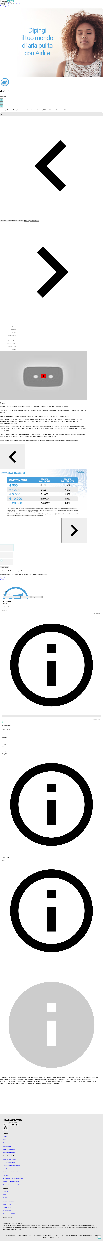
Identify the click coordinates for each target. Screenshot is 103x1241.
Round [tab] (9, 220)
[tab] (27, 221)
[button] (9, 327)
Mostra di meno (4, 567)
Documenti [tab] (20, 220)
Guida (17, 3)
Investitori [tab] (14, 220)
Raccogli (7, 3)
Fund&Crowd (12, 3)
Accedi (2, 5)
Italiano (5, 1129)
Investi (2, 4)
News (20, 3)
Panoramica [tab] (3, 220)
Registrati (6, 5)
